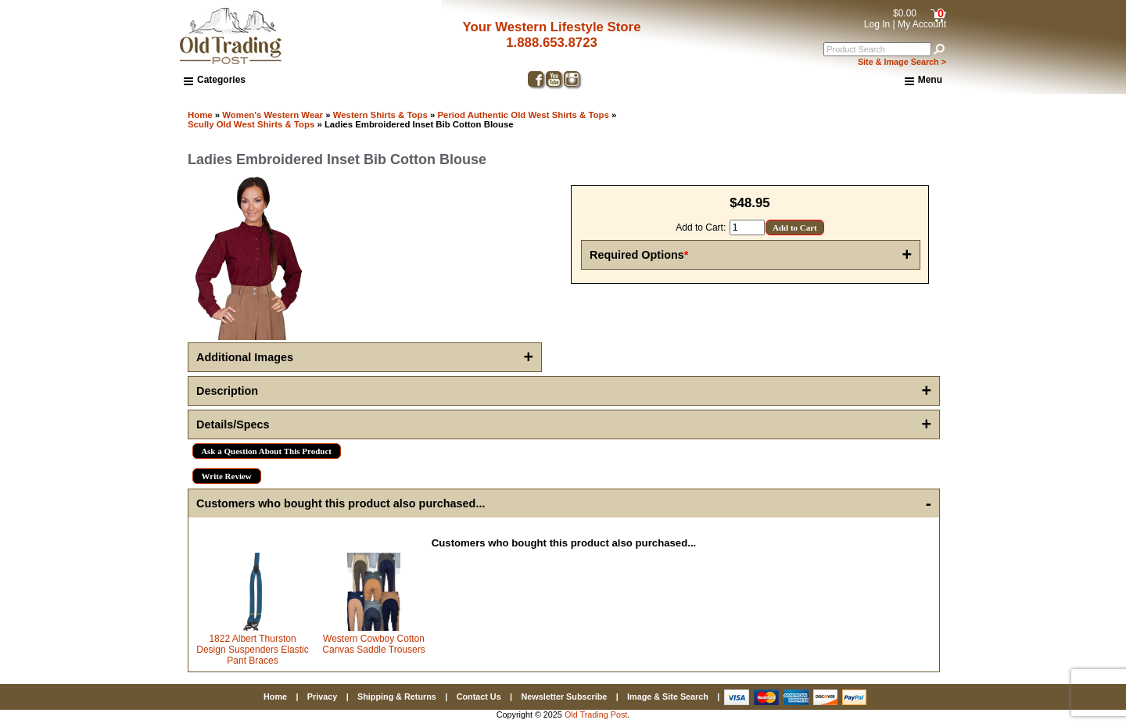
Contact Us (479, 696)
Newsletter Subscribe (564, 696)
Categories (215, 79)
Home (200, 115)
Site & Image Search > (902, 61)
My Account (922, 24)
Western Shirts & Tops (380, 115)
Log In (877, 24)
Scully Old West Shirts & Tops (251, 124)
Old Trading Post (596, 714)
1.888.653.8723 (551, 42)
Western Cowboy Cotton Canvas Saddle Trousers (373, 644)
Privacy (322, 696)
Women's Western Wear (272, 115)
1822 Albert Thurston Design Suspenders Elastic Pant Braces (252, 649)
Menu (923, 80)
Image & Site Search (667, 696)
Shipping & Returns (396, 696)
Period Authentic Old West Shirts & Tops (522, 115)
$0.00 (904, 13)
